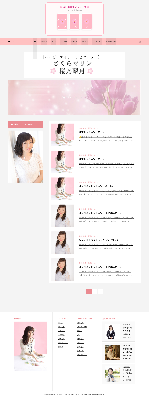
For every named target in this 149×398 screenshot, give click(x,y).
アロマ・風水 (82, 327)
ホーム (60, 323)
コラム (79, 331)
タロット (80, 343)
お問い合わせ (111, 41)
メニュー (63, 41)
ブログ (53, 41)
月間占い (80, 347)
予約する (74, 41)
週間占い (80, 339)
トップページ (34, 48)
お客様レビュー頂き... (127, 329)
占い (78, 335)
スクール (80, 351)
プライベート (82, 355)
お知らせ (44, 41)
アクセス (84, 41)
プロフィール (97, 41)
